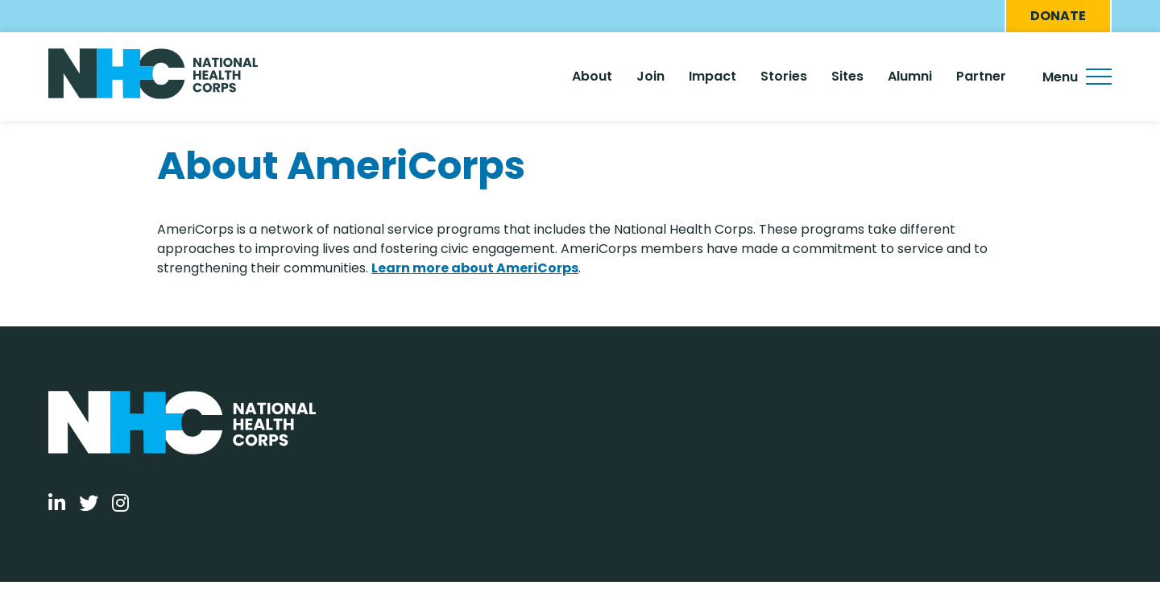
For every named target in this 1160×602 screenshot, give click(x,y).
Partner (981, 76)
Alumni (910, 76)
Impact (712, 76)
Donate (1058, 15)
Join (650, 76)
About (592, 76)
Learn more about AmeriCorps (474, 268)
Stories (783, 76)
